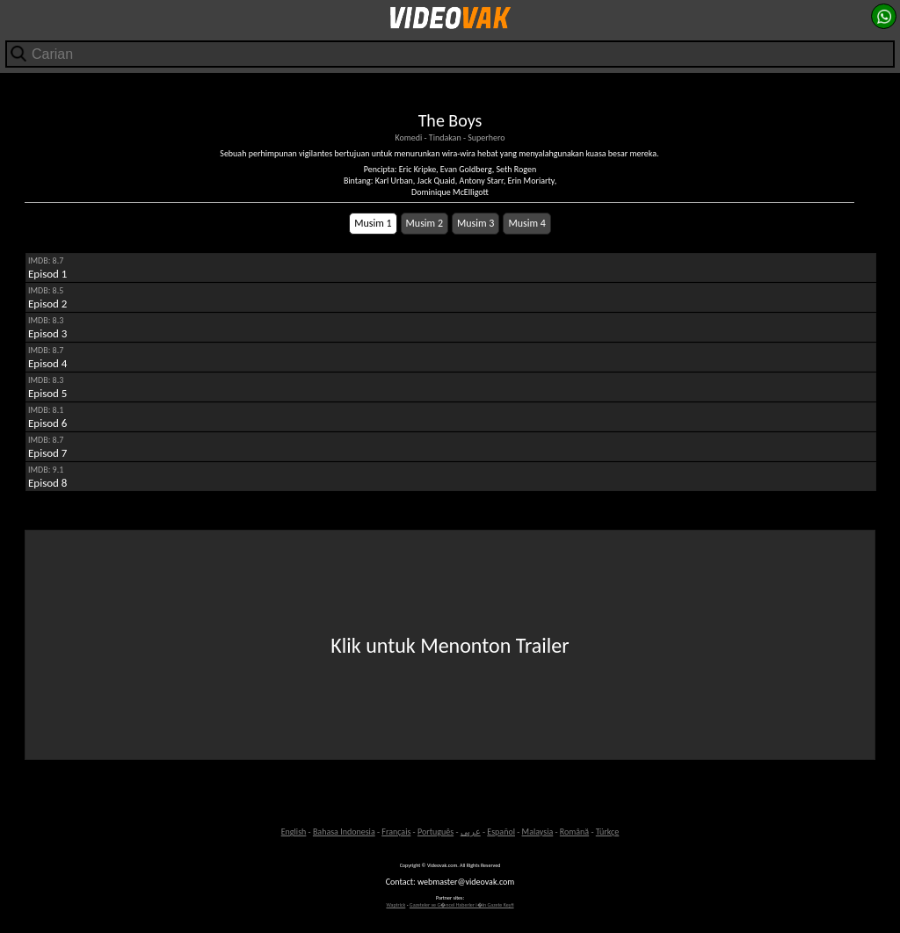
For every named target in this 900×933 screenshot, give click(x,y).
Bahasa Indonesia (344, 831)
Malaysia (538, 831)
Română (574, 831)
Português (435, 831)
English (294, 831)
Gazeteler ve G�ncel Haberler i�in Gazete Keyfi (462, 904)
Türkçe (608, 831)
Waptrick (395, 904)
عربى (471, 831)
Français (395, 831)
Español (501, 831)
